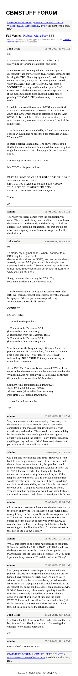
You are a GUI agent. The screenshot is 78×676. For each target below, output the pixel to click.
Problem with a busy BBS (38, 35)
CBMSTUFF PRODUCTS (48, 22)
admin (11, 211)
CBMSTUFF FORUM (31, 13)
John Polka (13, 48)
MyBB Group (54, 673)
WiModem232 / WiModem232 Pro (26, 25)
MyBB (32, 673)
